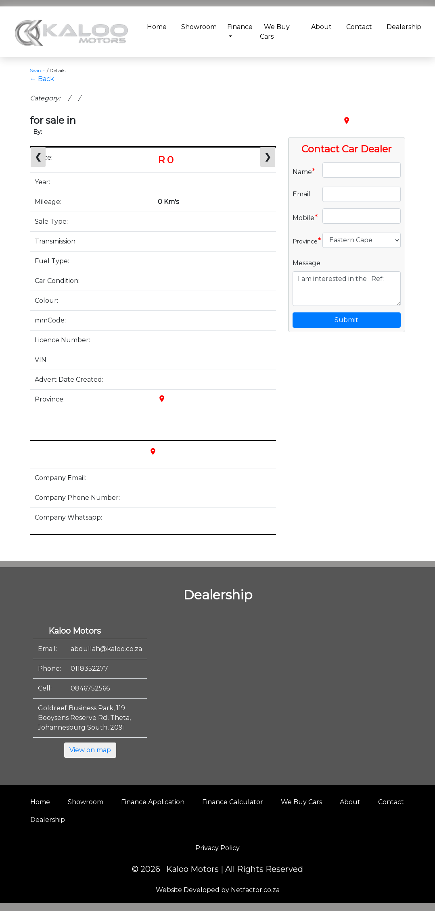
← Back (42, 79)
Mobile (304, 217)
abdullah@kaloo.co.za (106, 649)
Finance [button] (240, 27)
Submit (346, 320)
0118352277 (89, 668)
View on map (90, 750)
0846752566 (90, 688)
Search (38, 70)
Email (301, 194)
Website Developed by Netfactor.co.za (218, 890)
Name (304, 171)
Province (304, 240)
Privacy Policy (217, 848)
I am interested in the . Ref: (347, 288)
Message (306, 263)
